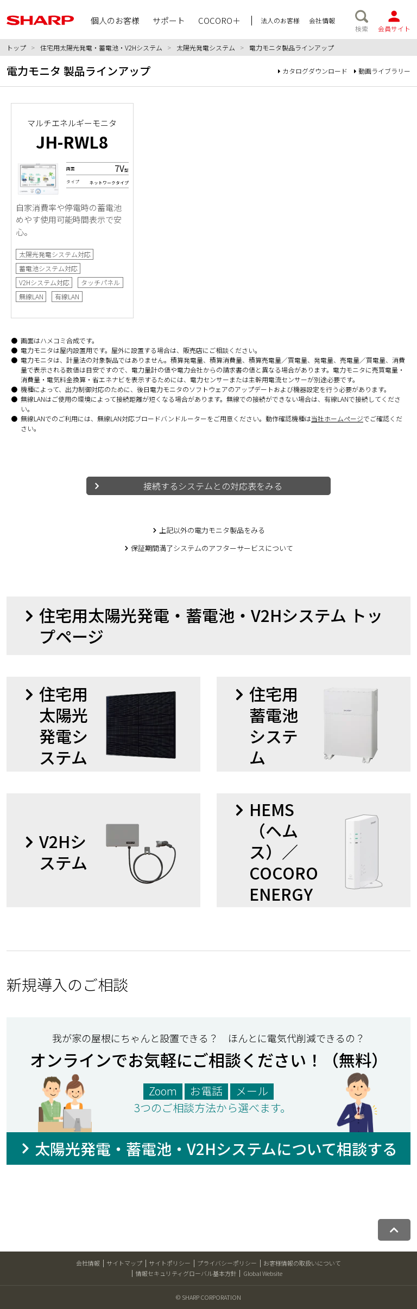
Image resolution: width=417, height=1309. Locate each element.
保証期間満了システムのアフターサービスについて (212, 548)
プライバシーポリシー (227, 1263)
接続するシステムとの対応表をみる (212, 485)
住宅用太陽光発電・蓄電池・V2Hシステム (101, 47)
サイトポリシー (170, 1263)
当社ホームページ (337, 418)
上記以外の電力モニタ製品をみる (212, 530)
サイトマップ (124, 1263)
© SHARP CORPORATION (208, 1297)
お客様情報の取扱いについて (302, 1263)
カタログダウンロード (313, 70)
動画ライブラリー (382, 70)
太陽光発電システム (205, 47)
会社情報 (88, 1263)
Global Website (262, 1273)
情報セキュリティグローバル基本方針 (186, 1273)
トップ (16, 47)
